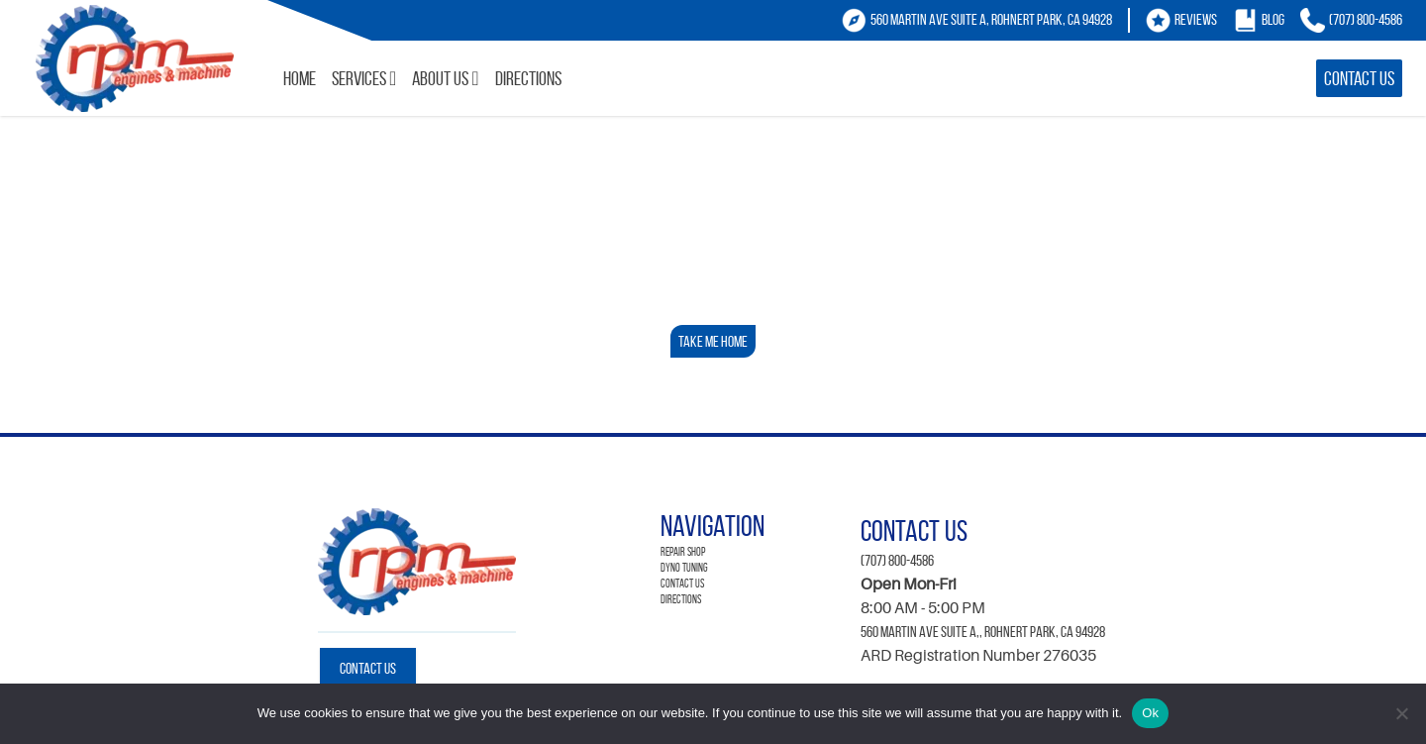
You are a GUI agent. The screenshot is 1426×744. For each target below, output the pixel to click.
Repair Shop (683, 551)
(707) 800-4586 (1365, 19)
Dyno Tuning (684, 567)
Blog (1273, 19)
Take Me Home (713, 341)
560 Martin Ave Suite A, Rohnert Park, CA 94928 (991, 19)
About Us (440, 78)
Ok (1150, 712)
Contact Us (1359, 78)
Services (359, 78)
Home (299, 78)
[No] (1401, 713)
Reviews (1195, 19)
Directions (528, 78)
